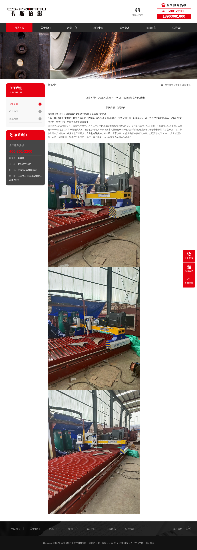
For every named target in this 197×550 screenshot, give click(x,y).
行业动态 (13, 111)
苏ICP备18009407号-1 (121, 543)
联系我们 (177, 27)
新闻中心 (98, 27)
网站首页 (19, 27)
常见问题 (13, 119)
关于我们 (46, 27)
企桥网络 (149, 543)
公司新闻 (13, 104)
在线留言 (151, 27)
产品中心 (72, 27)
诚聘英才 (125, 27)
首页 (177, 85)
